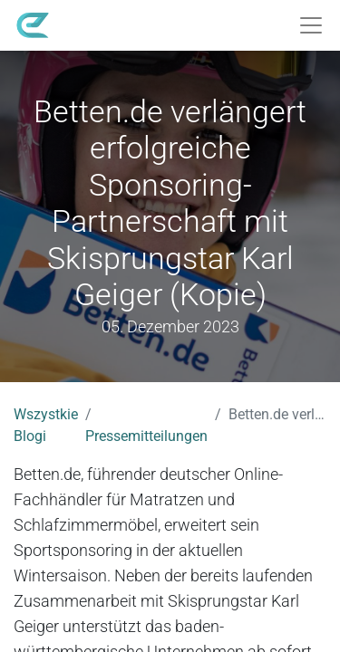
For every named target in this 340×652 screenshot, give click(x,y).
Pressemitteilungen (146, 436)
